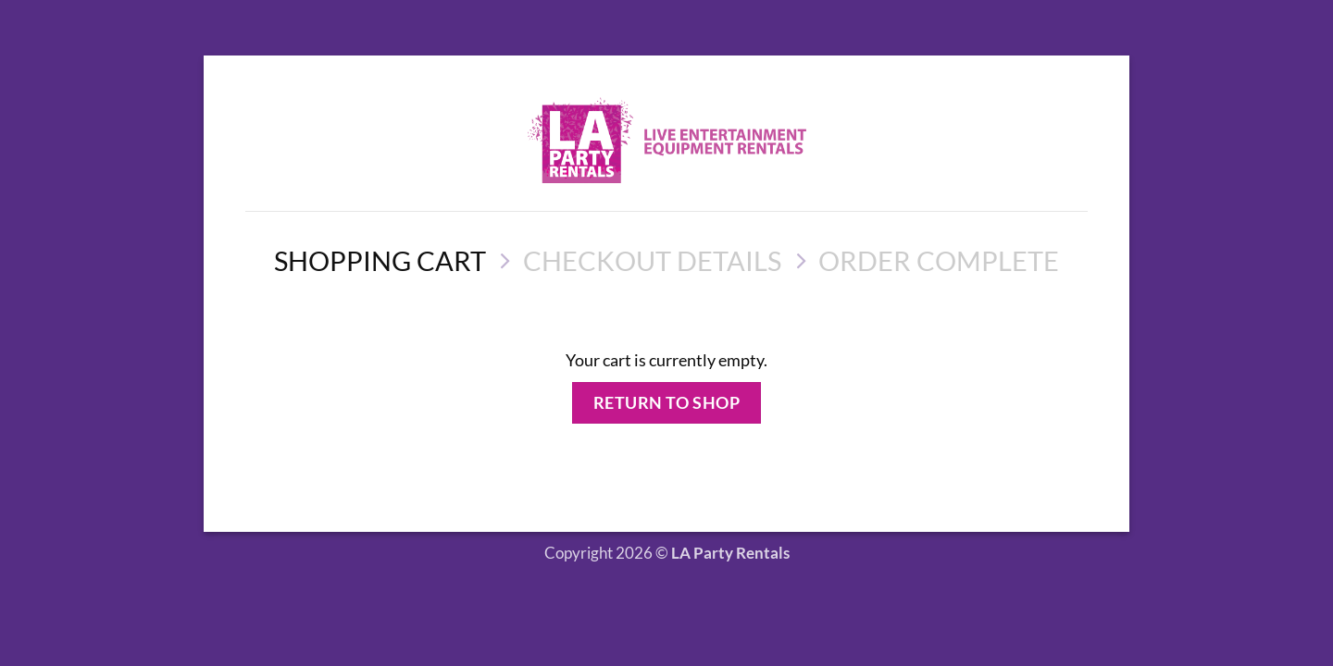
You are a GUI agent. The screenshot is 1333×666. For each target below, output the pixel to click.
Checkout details (652, 260)
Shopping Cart (380, 260)
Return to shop (667, 402)
